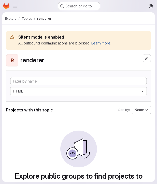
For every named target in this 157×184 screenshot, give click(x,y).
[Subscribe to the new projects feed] (147, 58)
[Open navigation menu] (15, 6)
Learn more (100, 43)
